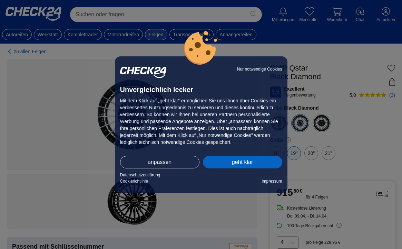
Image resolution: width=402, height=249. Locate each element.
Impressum (272, 181)
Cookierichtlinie (134, 181)
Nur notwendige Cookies (259, 69)
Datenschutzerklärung (140, 175)
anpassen (159, 162)
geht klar (242, 162)
